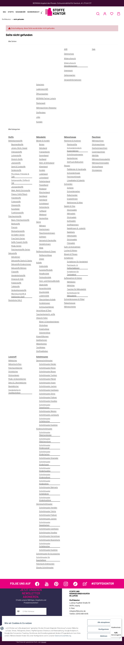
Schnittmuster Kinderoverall (44, 446)
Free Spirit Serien (18, 238)
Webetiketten (41, 344)
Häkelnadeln (72, 235)
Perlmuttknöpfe (45, 277)
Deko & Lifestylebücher (17, 382)
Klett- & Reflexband (46, 163)
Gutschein (40, 84)
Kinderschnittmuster (44, 428)
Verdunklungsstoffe (18, 290)
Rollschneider (72, 195)
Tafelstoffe (15, 286)
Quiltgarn (42, 236)
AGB (65, 49)
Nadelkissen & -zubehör (76, 228)
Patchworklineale (74, 176)
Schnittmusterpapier (75, 154)
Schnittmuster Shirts (47, 393)
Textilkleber (40, 347)
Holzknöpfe (43, 266)
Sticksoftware (97, 166)
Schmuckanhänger (46, 307)
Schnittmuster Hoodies (48, 401)
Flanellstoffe (16, 198)
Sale (93, 49)
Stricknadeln (72, 239)
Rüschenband (44, 192)
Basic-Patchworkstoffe (20, 220)
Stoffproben (41, 112)
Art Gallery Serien (18, 235)
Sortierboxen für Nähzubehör (73, 294)
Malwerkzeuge (69, 303)
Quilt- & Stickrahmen (72, 247)
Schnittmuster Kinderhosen (44, 463)
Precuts (14, 227)
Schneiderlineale (73, 173)
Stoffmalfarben (42, 351)
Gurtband (42, 159)
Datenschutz (69, 54)
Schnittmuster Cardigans (48, 390)
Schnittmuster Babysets (48, 487)
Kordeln (42, 170)
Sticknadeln (71, 217)
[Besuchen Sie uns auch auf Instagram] (66, 584)
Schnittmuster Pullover (48, 397)
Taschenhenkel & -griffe (45, 314)
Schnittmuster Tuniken (48, 375)
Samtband (43, 196)
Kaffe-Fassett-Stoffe (19, 242)
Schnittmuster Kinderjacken (44, 452)
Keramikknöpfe (45, 288)
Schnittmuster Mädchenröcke (45, 440)
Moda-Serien (16, 246)
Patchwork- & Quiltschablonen (73, 266)
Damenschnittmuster (44, 360)
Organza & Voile (17, 279)
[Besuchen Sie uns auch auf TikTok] (75, 584)
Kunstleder (15, 209)
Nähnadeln (71, 213)
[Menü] (120, 619)
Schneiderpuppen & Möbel (74, 299)
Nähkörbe (71, 285)
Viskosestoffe (16, 152)
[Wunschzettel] (111, 13)
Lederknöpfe (44, 296)
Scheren (70, 188)
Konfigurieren (102, 630)
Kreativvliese (44, 329)
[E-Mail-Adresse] (33, 611)
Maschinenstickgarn (47, 233)
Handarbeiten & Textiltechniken (14, 391)
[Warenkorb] (118, 13)
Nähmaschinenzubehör (101, 159)
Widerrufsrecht (70, 58)
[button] (97, 13)
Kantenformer (72, 158)
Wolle (41, 248)
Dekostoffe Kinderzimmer (21, 264)
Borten (41, 144)
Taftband (42, 211)
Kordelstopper (44, 303)
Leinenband (43, 177)
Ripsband (42, 189)
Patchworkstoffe (14, 216)
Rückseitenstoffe (18, 231)
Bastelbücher (13, 386)
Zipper (41, 259)
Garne (38, 222)
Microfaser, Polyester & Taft (20, 175)
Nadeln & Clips (69, 206)
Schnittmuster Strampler (48, 458)
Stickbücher (13, 371)
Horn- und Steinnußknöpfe (49, 281)
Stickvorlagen (13, 375)
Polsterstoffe (16, 283)
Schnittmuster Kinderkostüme (45, 498)
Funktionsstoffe (17, 212)
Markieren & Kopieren (72, 140)
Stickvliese (43, 325)
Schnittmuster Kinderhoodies (44, 469)
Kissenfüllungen (42, 336)
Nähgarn (42, 225)
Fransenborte (44, 152)
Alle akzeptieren (102, 624)
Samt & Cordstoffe (18, 166)
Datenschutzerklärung (68, 637)
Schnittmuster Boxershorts (49, 540)
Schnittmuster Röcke (47, 368)
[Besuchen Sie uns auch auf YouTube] (47, 584)
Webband (42, 214)
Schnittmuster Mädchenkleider (45, 433)
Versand (43, 642)
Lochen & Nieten (70, 250)
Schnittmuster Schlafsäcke (44, 492)
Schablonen (68, 258)
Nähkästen (71, 282)
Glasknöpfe (43, 285)
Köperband (43, 166)
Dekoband (43, 148)
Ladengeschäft (42, 89)
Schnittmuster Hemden (48, 507)
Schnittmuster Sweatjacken (44, 406)
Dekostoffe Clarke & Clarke (21, 260)
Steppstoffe (15, 205)
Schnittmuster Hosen (47, 382)
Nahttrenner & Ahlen (75, 202)
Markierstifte (72, 144)
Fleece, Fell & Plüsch (19, 194)
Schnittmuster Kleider (47, 364)
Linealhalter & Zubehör (76, 180)
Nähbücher (12, 360)
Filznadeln (71, 243)
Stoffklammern (73, 224)
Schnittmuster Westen (47, 411)
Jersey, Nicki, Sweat (19, 148)
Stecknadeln (72, 210)
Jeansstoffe (16, 163)
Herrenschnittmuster (44, 504)
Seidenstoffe (16, 170)
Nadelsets (71, 232)
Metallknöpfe (44, 273)
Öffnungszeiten (42, 94)
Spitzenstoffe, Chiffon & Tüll (20, 181)
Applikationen (41, 340)
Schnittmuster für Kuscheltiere (43, 558)
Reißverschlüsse (45, 255)
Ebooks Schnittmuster (45, 567)
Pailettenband (44, 181)
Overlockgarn (44, 229)
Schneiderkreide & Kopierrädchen (74, 149)
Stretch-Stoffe (17, 159)
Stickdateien (97, 170)
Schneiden (68, 184)
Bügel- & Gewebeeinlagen (49, 321)
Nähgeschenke (70, 306)
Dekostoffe (12, 253)
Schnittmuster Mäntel (47, 379)
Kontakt (39, 122)
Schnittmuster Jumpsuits (49, 415)
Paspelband (43, 185)
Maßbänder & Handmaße (76, 169)
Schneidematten (73, 191)
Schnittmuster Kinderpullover (44, 475)
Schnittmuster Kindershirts (44, 482)
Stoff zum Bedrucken (75, 162)
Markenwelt (40, 103)
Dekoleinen (15, 257)
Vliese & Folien (42, 318)
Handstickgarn (45, 244)
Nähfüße (95, 155)
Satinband (43, 200)
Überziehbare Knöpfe (47, 299)
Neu (4, 12)
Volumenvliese (44, 332)
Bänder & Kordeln (43, 140)
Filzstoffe (15, 271)
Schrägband (44, 203)
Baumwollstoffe (17, 144)
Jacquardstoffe (17, 187)
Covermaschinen (98, 152)
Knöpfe (39, 262)
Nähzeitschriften (14, 364)
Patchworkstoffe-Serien (20, 249)
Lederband (43, 174)
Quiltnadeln (71, 221)
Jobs (38, 117)
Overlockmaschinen (99, 148)
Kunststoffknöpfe (46, 270)
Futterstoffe (16, 201)
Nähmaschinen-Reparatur (46, 108)
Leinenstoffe (16, 155)
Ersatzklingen (72, 199)
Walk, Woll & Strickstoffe (20, 190)
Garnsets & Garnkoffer (47, 240)
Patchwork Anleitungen (45, 564)
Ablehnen (102, 636)
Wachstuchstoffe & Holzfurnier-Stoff (18, 295)
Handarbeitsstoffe (18, 275)
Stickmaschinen (98, 144)
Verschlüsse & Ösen (43, 310)
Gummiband (43, 155)
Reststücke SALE (15, 300)
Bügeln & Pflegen (70, 254)
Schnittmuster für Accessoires (48, 554)
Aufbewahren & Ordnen (73, 278)
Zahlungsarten (69, 75)
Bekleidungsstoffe (15, 140)
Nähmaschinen (98, 140)
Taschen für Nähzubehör (76, 289)
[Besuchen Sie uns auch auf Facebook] (37, 584)
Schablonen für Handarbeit (77, 261)
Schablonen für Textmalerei (73, 272)
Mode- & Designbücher (17, 379)
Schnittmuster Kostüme (48, 425)
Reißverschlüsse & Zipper (46, 251)
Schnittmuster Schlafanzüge (44, 419)
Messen (67, 165)
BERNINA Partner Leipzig (46, 98)
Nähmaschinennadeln (100, 163)
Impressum (68, 70)
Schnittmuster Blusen (47, 371)
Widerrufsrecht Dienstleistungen (70, 64)
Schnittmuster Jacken (48, 386)
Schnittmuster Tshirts (47, 511)
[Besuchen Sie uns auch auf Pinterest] (56, 584)
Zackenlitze (43, 218)
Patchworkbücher (15, 368)
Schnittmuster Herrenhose (49, 536)
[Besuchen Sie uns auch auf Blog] (85, 584)
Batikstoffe (15, 224)
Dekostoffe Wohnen (18, 268)
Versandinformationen (72, 80)
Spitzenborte (44, 207)
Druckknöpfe (44, 292)
